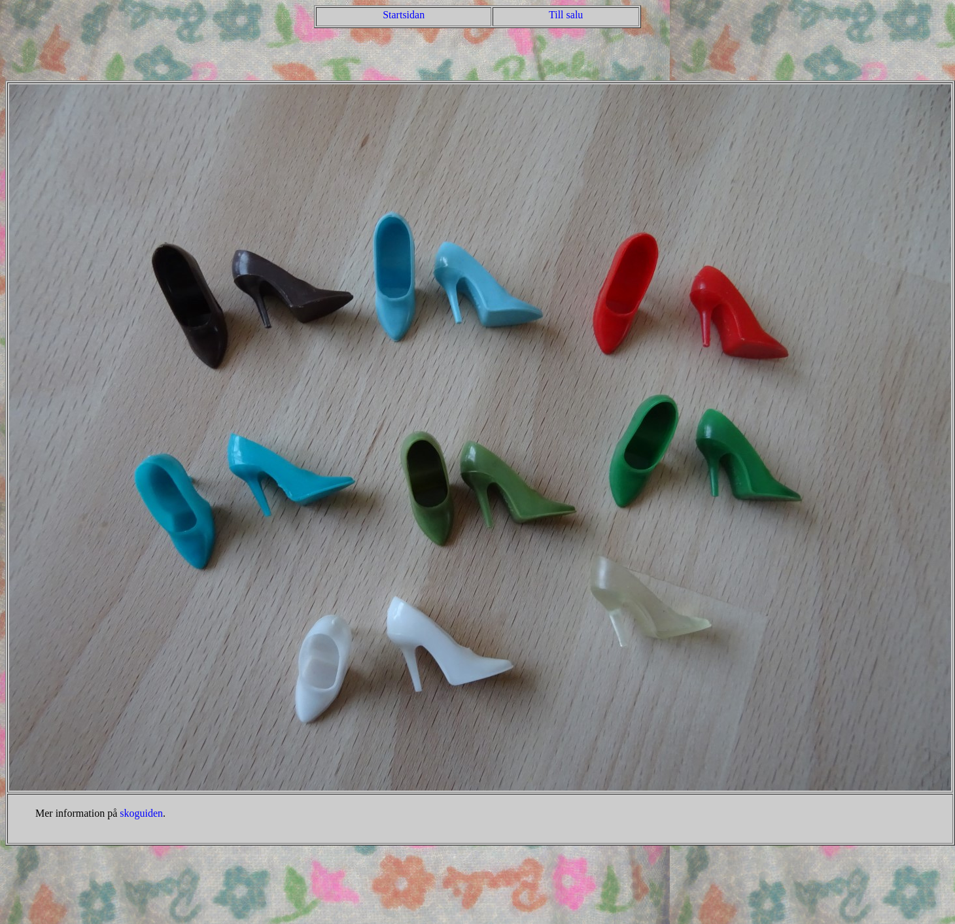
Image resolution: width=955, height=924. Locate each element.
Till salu (566, 14)
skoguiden (141, 813)
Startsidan (404, 14)
